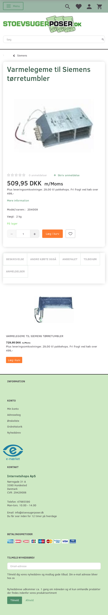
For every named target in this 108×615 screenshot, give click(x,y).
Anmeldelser (15, 271)
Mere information (18, 200)
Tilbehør (90, 259)
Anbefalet (69, 259)
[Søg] (103, 39)
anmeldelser (38, 175)
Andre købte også (43, 259)
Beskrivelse (15, 259)
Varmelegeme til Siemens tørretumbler (34, 336)
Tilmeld (14, 600)
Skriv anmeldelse (68, 175)
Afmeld (30, 600)
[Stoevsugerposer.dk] (42, 23)
